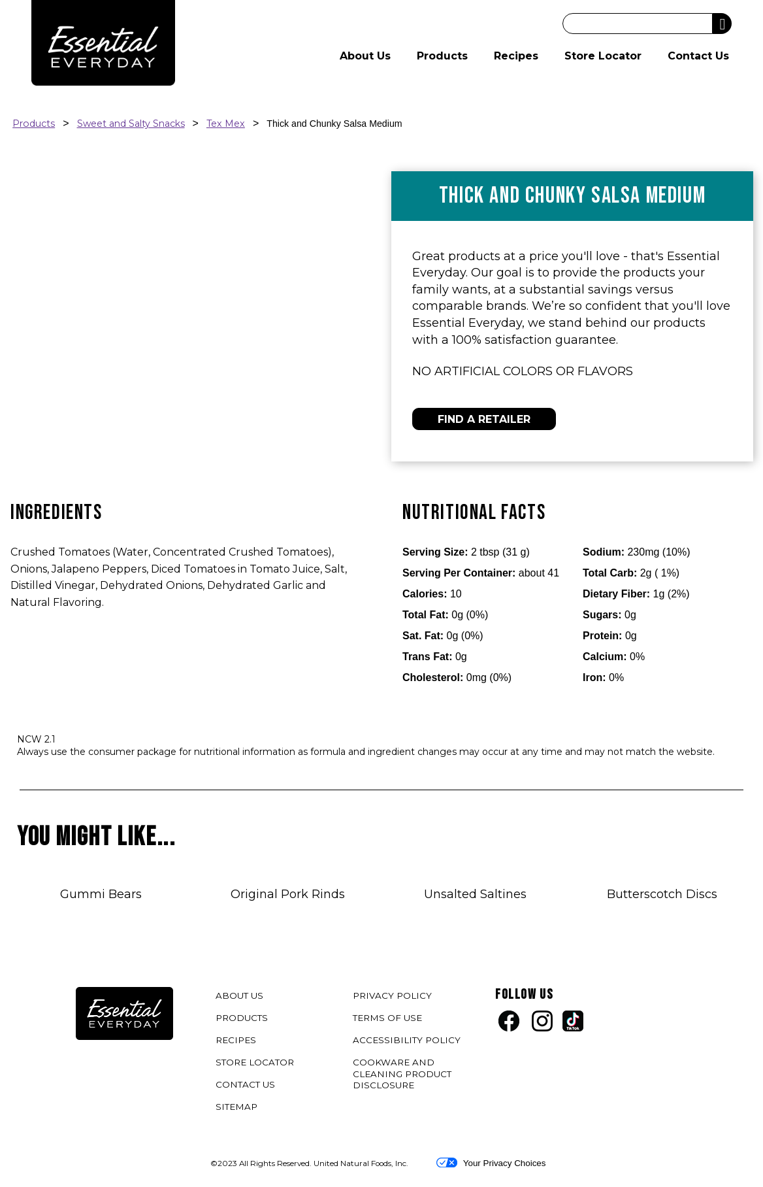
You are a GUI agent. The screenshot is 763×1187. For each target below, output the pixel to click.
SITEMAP (236, 1106)
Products (442, 56)
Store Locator (602, 56)
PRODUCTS (242, 1017)
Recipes (516, 56)
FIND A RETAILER (484, 419)
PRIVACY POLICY (394, 997)
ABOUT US (239, 995)
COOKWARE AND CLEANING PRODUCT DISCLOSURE (402, 1076)
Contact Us (698, 56)
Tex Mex (225, 123)
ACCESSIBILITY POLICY (408, 1042)
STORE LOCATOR (255, 1062)
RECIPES (236, 1040)
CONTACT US (245, 1084)
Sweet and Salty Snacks (131, 123)
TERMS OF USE (389, 1020)
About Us (365, 56)
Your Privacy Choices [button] (490, 1163)
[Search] (637, 23)
